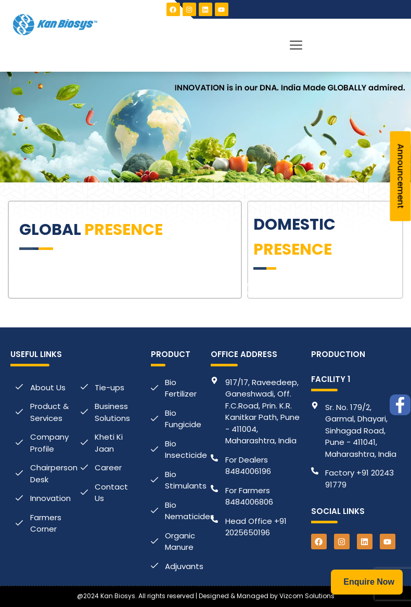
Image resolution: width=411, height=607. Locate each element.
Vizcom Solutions (307, 595)
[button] (296, 45)
